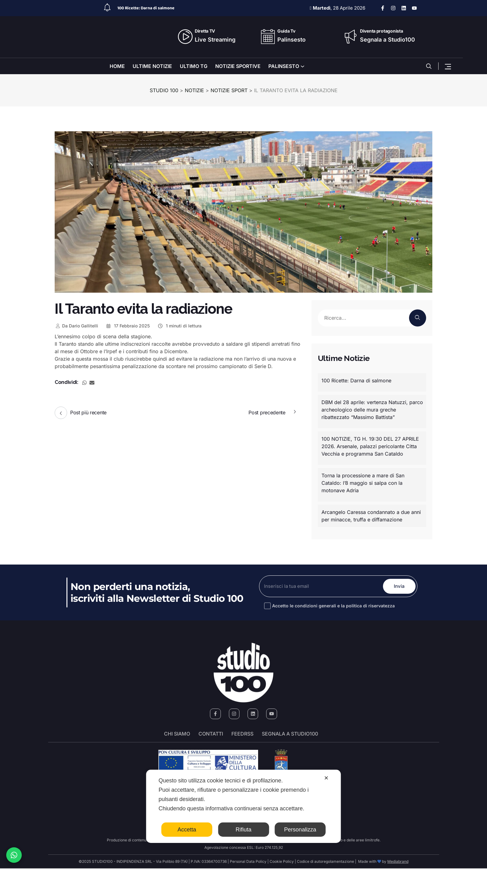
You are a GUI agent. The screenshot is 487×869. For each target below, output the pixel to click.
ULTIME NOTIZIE (152, 66)
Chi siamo (177, 734)
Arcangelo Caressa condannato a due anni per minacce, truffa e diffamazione (371, 516)
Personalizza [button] (300, 829)
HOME (117, 66)
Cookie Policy (282, 862)
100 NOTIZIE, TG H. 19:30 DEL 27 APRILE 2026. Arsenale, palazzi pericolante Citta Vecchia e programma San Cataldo (370, 446)
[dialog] (243, 806)
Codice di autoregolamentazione (325, 862)
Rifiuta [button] (243, 829)
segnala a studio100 (290, 734)
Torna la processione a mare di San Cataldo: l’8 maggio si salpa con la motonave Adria (362, 482)
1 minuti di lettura (179, 325)
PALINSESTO (283, 66)
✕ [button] (326, 778)
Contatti (210, 734)
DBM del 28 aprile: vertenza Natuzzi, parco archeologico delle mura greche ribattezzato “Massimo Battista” (372, 409)
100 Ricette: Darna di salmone (146, 8)
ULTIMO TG (193, 66)
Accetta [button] (187, 829)
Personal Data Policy (248, 862)
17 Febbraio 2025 (128, 325)
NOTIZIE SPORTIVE (238, 66)
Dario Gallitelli (76, 325)
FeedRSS (242, 734)
